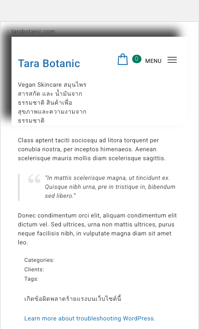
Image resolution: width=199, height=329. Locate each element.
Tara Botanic (49, 64)
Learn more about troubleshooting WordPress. (90, 318)
